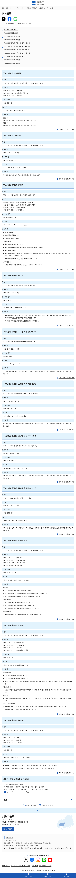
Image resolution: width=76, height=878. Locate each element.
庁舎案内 (9, 829)
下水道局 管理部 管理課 (12, 36)
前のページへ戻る (31, 805)
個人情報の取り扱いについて (20, 865)
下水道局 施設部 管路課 (12, 59)
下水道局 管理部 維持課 (12, 40)
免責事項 (35, 865)
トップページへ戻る (47, 805)
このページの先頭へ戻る (67, 129)
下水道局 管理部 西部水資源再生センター (18, 53)
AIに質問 (66, 876)
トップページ (14, 8)
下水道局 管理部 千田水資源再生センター (18, 43)
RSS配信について (45, 865)
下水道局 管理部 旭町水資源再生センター (18, 50)
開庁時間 (9, 837)
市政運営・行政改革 (31, 8)
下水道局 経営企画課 (11, 29)
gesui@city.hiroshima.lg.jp (18, 792)
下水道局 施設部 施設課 (12, 63)
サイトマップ (6, 865)
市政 (21, 8)
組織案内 (42, 8)
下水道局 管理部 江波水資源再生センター (18, 46)
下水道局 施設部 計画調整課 (13, 56)
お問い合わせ (47, 876)
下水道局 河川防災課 (11, 33)
